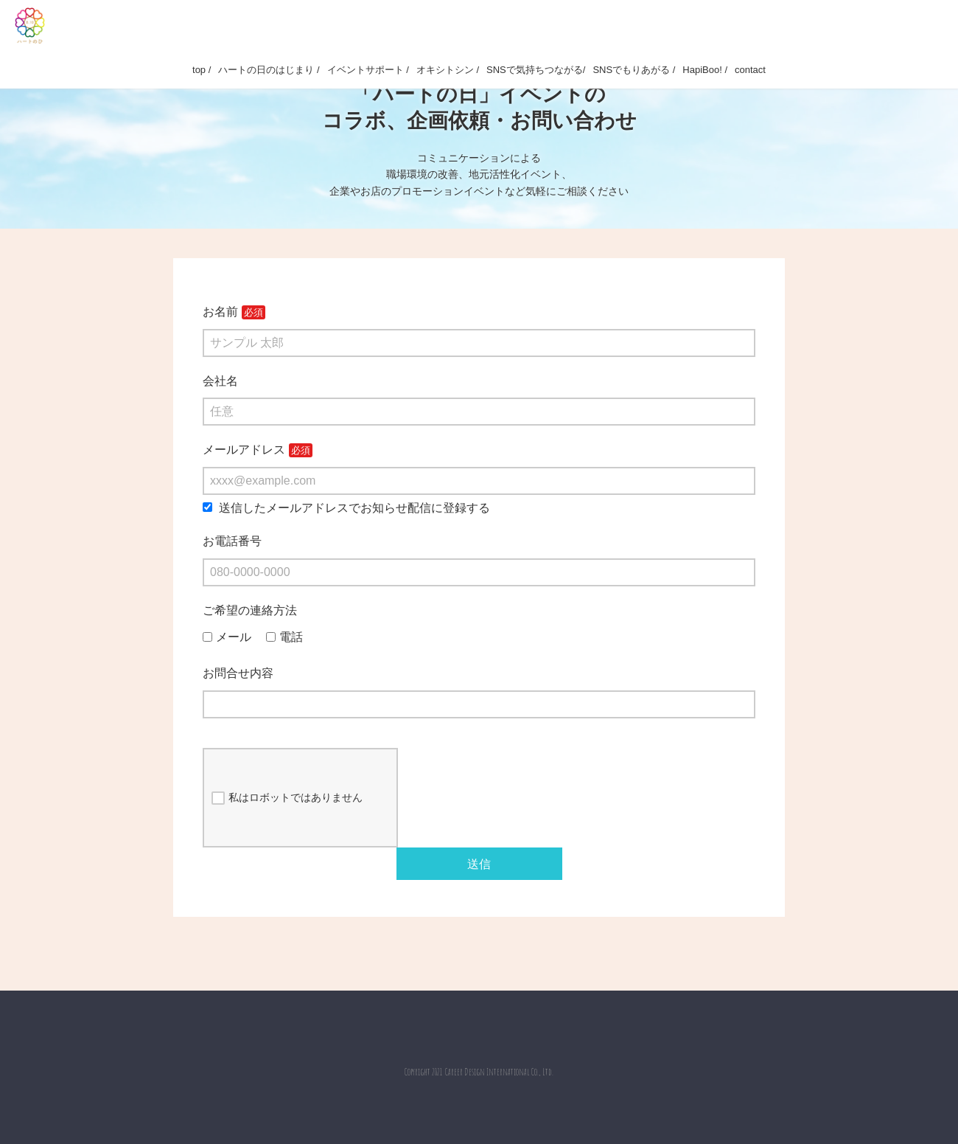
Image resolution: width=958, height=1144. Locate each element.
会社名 (220, 381)
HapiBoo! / (704, 69)
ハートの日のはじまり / (268, 69)
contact (750, 69)
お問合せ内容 (238, 673)
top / (201, 69)
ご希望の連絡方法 (250, 610)
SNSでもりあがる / (633, 69)
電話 (284, 637)
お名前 (220, 311)
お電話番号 (232, 541)
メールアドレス (244, 449)
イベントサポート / (368, 69)
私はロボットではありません (287, 798)
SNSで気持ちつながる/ (535, 69)
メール (227, 637)
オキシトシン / (447, 69)
